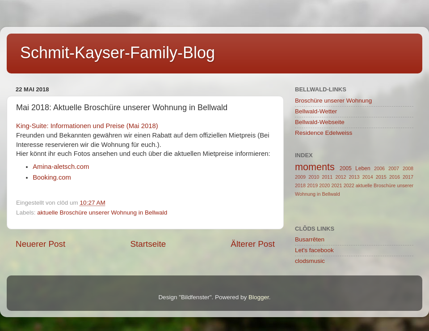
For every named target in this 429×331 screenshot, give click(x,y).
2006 (379, 168)
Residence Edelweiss (323, 132)
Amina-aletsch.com (61, 166)
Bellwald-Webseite (320, 122)
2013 (354, 177)
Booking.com (52, 177)
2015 (381, 177)
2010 (313, 177)
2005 (346, 168)
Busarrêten (309, 239)
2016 (394, 177)
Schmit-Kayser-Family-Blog (117, 52)
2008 (408, 168)
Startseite (148, 244)
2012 (340, 177)
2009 (300, 177)
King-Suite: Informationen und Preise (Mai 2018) (87, 125)
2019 (312, 185)
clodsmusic (310, 261)
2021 (336, 185)
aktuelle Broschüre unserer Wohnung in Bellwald (102, 212)
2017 (408, 177)
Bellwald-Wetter (316, 111)
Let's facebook (314, 250)
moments (315, 166)
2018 (300, 185)
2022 (349, 185)
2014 (367, 177)
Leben (362, 168)
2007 (393, 168)
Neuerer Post (40, 244)
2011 (327, 177)
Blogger (258, 297)
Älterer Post (253, 244)
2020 (324, 185)
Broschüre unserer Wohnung (333, 100)
